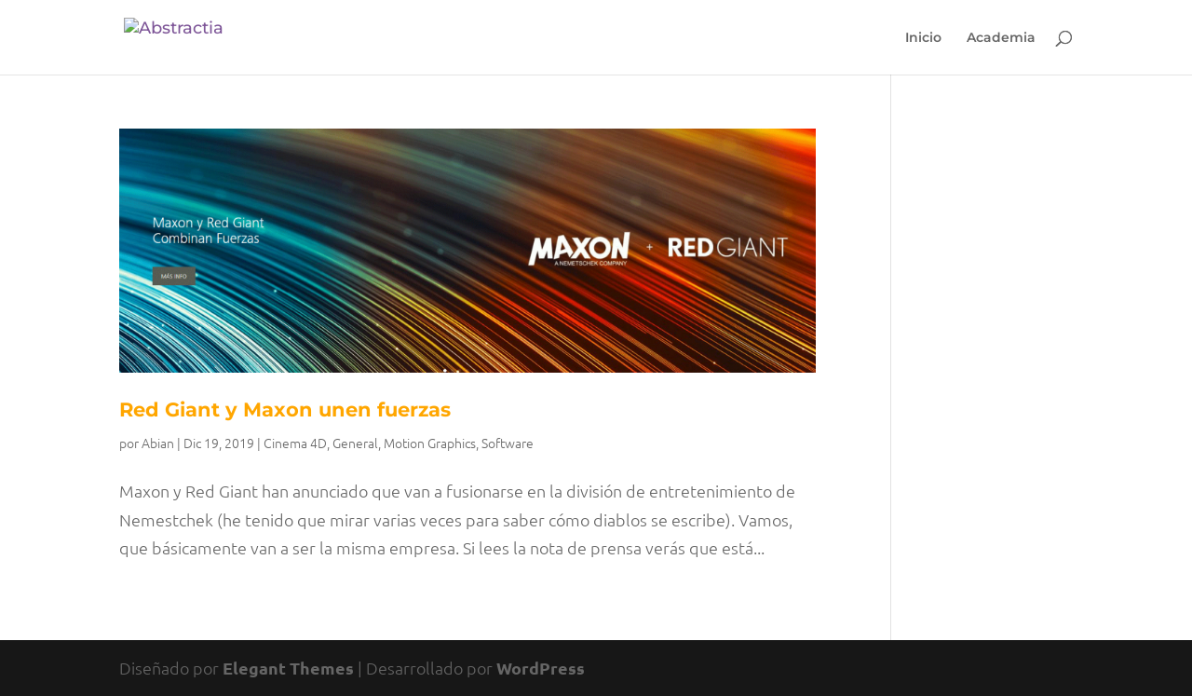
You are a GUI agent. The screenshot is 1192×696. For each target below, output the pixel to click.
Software (507, 442)
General (355, 442)
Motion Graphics (430, 442)
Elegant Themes (288, 667)
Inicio (923, 38)
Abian (158, 442)
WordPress (540, 667)
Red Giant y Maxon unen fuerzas (285, 409)
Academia (1001, 38)
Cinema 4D (295, 442)
